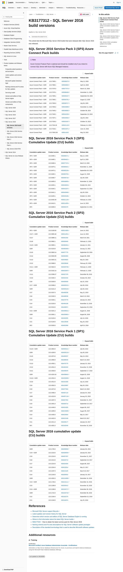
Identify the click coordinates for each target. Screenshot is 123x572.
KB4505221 (64, 349)
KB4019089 (64, 411)
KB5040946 (64, 192)
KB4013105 (64, 471)
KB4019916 (64, 414)
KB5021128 (65, 125)
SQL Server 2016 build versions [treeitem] (14, 127)
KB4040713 (64, 460)
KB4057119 (64, 392)
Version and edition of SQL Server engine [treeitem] (13, 97)
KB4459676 (64, 371)
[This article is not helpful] (118, 53)
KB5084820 (65, 85)
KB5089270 (65, 81)
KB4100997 (64, 385)
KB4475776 (64, 300)
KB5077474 (64, 163)
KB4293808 (64, 378)
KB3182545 (64, 425)
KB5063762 (64, 174)
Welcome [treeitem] (6, 21)
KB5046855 (64, 181)
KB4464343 (64, 367)
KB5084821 (64, 159)
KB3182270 (64, 496)
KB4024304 (64, 463)
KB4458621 (64, 311)
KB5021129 (64, 199)
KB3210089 (64, 478)
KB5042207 (64, 188)
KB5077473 (65, 88)
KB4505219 (64, 352)
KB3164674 (64, 500)
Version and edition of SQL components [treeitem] (13, 103)
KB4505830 (64, 281)
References (103, 46)
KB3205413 (64, 485)
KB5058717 (65, 103)
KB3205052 (64, 474)
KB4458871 (64, 307)
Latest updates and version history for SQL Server (49, 514)
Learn (31, 14)
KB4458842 (64, 374)
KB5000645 (64, 241)
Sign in (119, 2)
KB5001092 (64, 238)
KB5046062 (65, 110)
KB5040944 (65, 118)
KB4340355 (64, 318)
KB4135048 (64, 322)
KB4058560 (64, 449)
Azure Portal (98, 7)
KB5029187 (65, 121)
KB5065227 (65, 96)
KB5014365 (64, 230)
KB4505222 (64, 285)
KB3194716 (64, 493)
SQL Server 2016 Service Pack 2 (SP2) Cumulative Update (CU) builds (110, 31)
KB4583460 (64, 248)
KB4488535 (64, 360)
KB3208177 (64, 422)
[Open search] (114, 2)
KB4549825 (64, 259)
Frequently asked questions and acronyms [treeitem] (13, 70)
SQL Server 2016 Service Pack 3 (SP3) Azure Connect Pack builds (109, 19)
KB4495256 (64, 292)
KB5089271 (64, 156)
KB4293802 (64, 314)
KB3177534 (36, 522)
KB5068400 (65, 92)
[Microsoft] (3, 2)
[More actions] (92, 14)
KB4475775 (64, 363)
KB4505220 (64, 289)
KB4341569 (64, 382)
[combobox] (13, 16)
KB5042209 (65, 114)
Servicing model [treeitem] (10, 92)
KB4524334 (64, 278)
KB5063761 (65, 99)
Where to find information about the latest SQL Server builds (52, 519)
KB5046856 (65, 107)
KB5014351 (64, 234)
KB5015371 (65, 129)
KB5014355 (64, 203)
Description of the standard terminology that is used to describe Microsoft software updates (63, 527)
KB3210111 (64, 482)
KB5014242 (65, 132)
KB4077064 (64, 389)
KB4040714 (64, 403)
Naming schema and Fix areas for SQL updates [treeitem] (14, 88)
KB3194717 (64, 489)
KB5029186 (64, 196)
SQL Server (50, 14)
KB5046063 (64, 185)
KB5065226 (64, 170)
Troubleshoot (39, 14)
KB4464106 (64, 303)
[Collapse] (24, 13)
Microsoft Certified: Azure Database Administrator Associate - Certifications (53, 545)
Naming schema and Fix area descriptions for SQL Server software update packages (61, 524)
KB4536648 (64, 263)
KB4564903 (64, 256)
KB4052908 (64, 325)
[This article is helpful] (115, 53)
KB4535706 (64, 267)
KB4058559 (64, 452)
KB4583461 (64, 245)
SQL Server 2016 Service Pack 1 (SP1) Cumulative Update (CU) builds (110, 37)
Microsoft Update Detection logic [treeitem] (13, 82)
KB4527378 (64, 274)
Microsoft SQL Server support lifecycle (45, 511)
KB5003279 (64, 207)
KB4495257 (64, 356)
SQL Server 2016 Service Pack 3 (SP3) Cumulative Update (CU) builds (110, 25)
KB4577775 (64, 252)
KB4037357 (64, 456)
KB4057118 (64, 396)
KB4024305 (64, 407)
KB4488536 (64, 296)
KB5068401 (64, 167)
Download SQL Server (113, 7)
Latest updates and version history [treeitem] (13, 76)
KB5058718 (64, 178)
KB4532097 (64, 270)
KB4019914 (64, 467)
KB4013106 (64, 418)
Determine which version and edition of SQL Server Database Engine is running (59, 516)
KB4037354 (64, 400)
